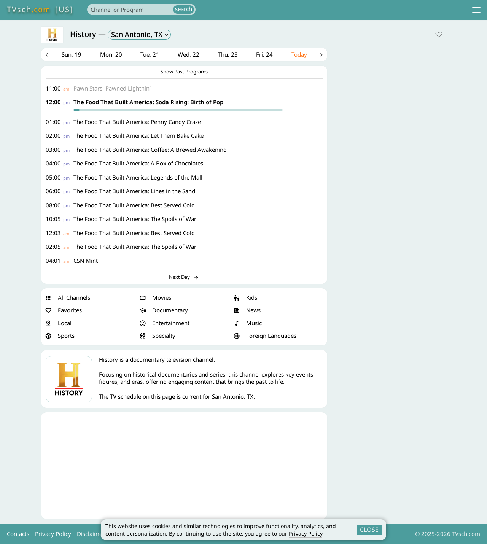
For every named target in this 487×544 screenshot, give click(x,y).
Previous (47, 55)
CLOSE (369, 529)
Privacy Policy (305, 533)
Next (321, 55)
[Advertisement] (184, 465)
